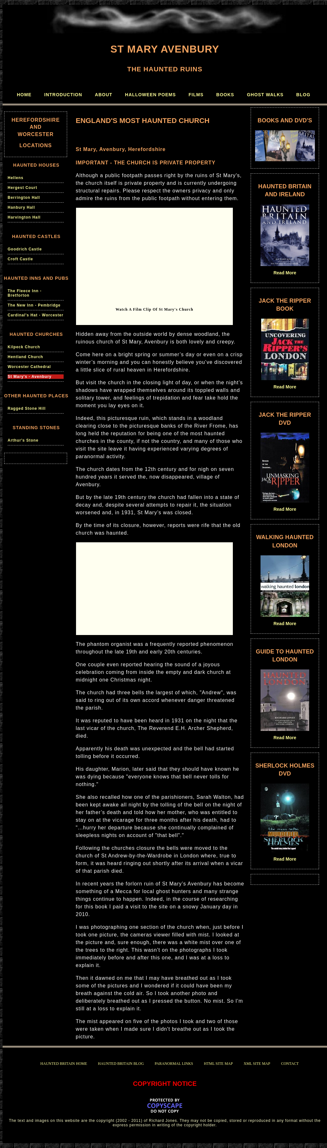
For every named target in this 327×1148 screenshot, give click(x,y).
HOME (24, 94)
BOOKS (225, 94)
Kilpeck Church (24, 347)
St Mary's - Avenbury (30, 376)
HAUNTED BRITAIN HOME (63, 1063)
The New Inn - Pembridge (34, 305)
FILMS (196, 94)
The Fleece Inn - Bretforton (25, 293)
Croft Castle (20, 259)
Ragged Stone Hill (27, 408)
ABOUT (103, 94)
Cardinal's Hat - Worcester (35, 315)
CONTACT (290, 1063)
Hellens (16, 178)
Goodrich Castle (25, 249)
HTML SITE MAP (218, 1063)
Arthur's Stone (23, 440)
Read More (285, 272)
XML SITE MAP (257, 1063)
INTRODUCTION (63, 94)
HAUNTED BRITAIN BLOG (121, 1063)
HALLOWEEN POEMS (150, 94)
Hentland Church (25, 357)
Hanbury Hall (21, 207)
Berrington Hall (24, 197)
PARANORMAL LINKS (174, 1063)
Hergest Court (22, 187)
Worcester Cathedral (29, 367)
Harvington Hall (24, 217)
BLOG (303, 94)
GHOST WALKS (265, 94)
